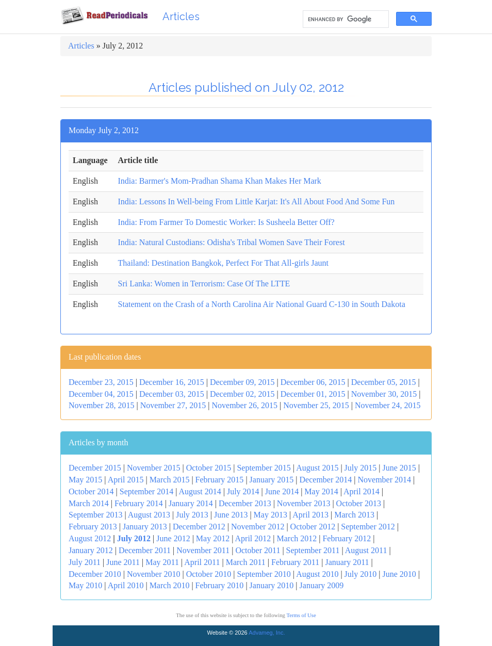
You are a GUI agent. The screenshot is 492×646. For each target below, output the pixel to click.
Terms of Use (301, 615)
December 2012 (199, 526)
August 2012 (90, 538)
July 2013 (192, 514)
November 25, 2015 (316, 405)
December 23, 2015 (101, 382)
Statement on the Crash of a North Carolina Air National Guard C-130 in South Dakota (261, 304)
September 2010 (263, 574)
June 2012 (173, 538)
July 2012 (134, 538)
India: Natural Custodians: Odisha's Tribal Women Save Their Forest (231, 242)
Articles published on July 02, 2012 (246, 87)
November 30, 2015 (384, 394)
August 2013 (149, 514)
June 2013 (231, 514)
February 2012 (346, 538)
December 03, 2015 (171, 394)
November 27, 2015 (173, 405)
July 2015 (361, 467)
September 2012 (368, 526)
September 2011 (313, 550)
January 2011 (347, 562)
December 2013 (245, 503)
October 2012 (313, 526)
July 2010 (361, 574)
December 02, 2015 (242, 394)
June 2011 (123, 562)
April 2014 (361, 491)
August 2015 (317, 467)
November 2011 (202, 550)
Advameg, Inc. (267, 632)
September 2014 (146, 491)
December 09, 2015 (242, 382)
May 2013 (270, 514)
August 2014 (199, 491)
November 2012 (258, 526)
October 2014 (91, 491)
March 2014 (89, 503)
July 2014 (243, 491)
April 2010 (126, 585)
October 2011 (257, 550)
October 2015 (209, 467)
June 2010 (399, 574)
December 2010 (95, 574)
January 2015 (272, 479)
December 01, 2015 (313, 394)
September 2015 (263, 467)
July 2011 (85, 562)
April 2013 (310, 514)
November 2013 (304, 503)
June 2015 (399, 467)
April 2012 (253, 538)
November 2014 (384, 479)
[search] (345, 19)
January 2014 (191, 503)
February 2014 (138, 503)
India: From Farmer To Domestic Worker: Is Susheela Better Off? (226, 222)
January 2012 (91, 550)
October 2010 (209, 574)
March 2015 (170, 479)
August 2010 (317, 574)
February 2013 (93, 526)
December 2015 (95, 467)
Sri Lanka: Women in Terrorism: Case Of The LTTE (204, 283)
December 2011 (145, 550)
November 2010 (154, 574)
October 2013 (359, 503)
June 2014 (282, 491)
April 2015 (126, 479)
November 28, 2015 (102, 405)
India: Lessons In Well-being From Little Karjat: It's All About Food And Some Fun (256, 201)
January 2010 (272, 585)
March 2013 (354, 514)
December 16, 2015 (171, 382)
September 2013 (95, 514)
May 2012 (212, 538)
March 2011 (246, 562)
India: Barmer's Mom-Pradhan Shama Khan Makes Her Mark (219, 180)
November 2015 (154, 467)
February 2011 (295, 562)
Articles (181, 16)
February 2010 (219, 585)
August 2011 (366, 550)
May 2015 (85, 479)
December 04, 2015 (101, 394)
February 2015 (219, 479)
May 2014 (321, 491)
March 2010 (170, 585)
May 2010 (85, 585)
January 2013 (145, 526)
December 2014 (326, 479)
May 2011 (162, 562)
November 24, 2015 (388, 405)
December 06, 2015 (313, 382)
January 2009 (322, 585)
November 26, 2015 (244, 405)
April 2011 (202, 562)
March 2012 (296, 538)
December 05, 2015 (383, 382)
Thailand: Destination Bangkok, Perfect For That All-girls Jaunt (223, 263)
